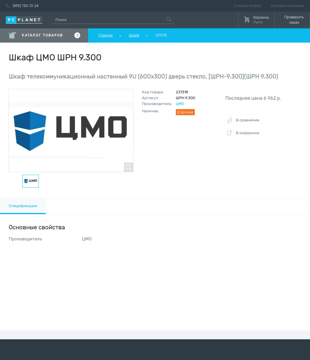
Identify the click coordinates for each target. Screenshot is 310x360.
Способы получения (287, 6)
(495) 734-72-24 (22, 6)
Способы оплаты (247, 6)
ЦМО (180, 104)
